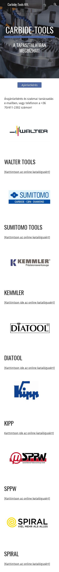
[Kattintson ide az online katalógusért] (29, 302)
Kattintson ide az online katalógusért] (29, 433)
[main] (29, 31)
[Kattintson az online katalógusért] (27, 172)
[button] (4, 4)
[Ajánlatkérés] (29, 84)
